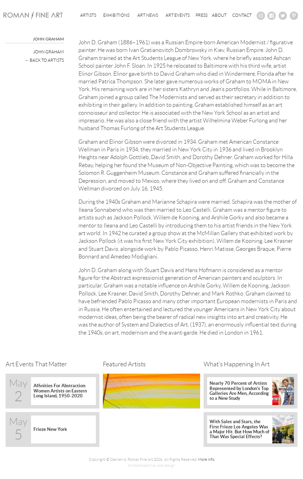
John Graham (48, 52)
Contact (242, 15)
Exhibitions (116, 15)
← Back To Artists (44, 60)
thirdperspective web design (151, 465)
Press (201, 15)
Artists (88, 15)
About (219, 15)
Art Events (178, 15)
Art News (147, 15)
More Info (206, 459)
